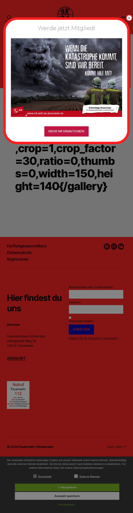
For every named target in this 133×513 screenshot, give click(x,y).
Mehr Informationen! (66, 131)
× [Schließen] (129, 18)
